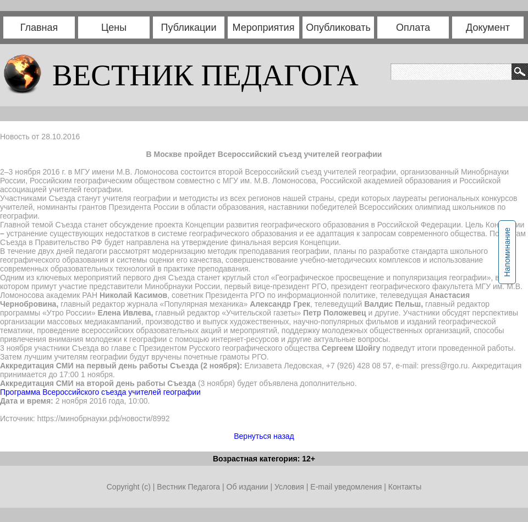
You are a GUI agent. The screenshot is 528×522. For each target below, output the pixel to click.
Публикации (189, 27)
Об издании (247, 486)
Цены (114, 27)
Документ (488, 27)
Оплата (413, 27)
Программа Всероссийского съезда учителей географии (100, 392)
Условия (290, 486)
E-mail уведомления (346, 486)
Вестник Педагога (189, 486)
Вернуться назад (264, 436)
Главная (39, 27)
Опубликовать (338, 27)
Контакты (404, 486)
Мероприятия (264, 27)
